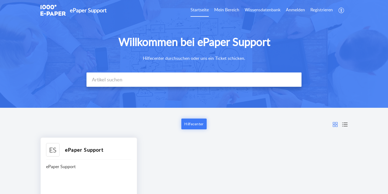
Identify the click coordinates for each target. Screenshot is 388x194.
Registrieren (321, 10)
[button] (341, 10)
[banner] (194, 54)
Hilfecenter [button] (193, 123)
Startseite (199, 10)
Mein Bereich (226, 10)
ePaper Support (84, 150)
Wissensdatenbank (262, 10)
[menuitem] (199, 10)
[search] (194, 79)
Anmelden (295, 10)
